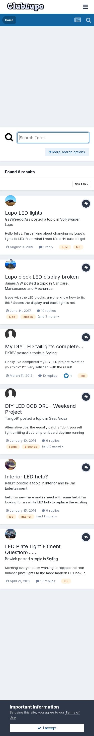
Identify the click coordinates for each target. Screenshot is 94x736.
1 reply (46, 247)
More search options (67, 152)
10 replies (46, 311)
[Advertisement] (47, 75)
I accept (47, 728)
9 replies (51, 510)
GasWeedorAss (17, 219)
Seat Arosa (58, 418)
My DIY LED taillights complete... (44, 347)
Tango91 (12, 418)
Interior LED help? (26, 477)
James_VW (14, 283)
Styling (51, 353)
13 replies (45, 581)
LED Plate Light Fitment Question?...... (33, 549)
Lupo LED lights (23, 213)
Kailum (10, 483)
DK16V (10, 353)
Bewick (11, 559)
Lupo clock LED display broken (42, 277)
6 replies (51, 440)
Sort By (81, 184)
